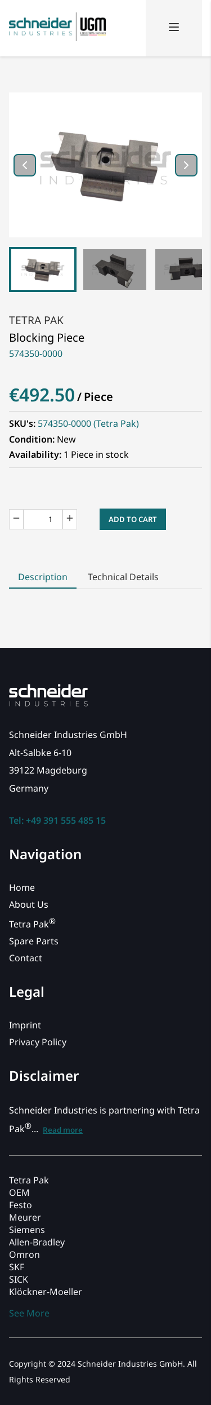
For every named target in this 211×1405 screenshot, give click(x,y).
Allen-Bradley (37, 1242)
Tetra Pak (36, 320)
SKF (16, 1267)
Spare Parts (34, 941)
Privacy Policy (37, 1042)
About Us (28, 904)
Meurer (25, 1217)
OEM (19, 1192)
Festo (20, 1205)
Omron (24, 1254)
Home (22, 887)
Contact (25, 958)
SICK (18, 1279)
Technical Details (123, 577)
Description (43, 577)
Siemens (27, 1229)
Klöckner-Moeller (45, 1291)
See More (29, 1313)
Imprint (25, 1025)
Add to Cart (133, 519)
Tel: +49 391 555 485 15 (57, 820)
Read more (63, 1130)
